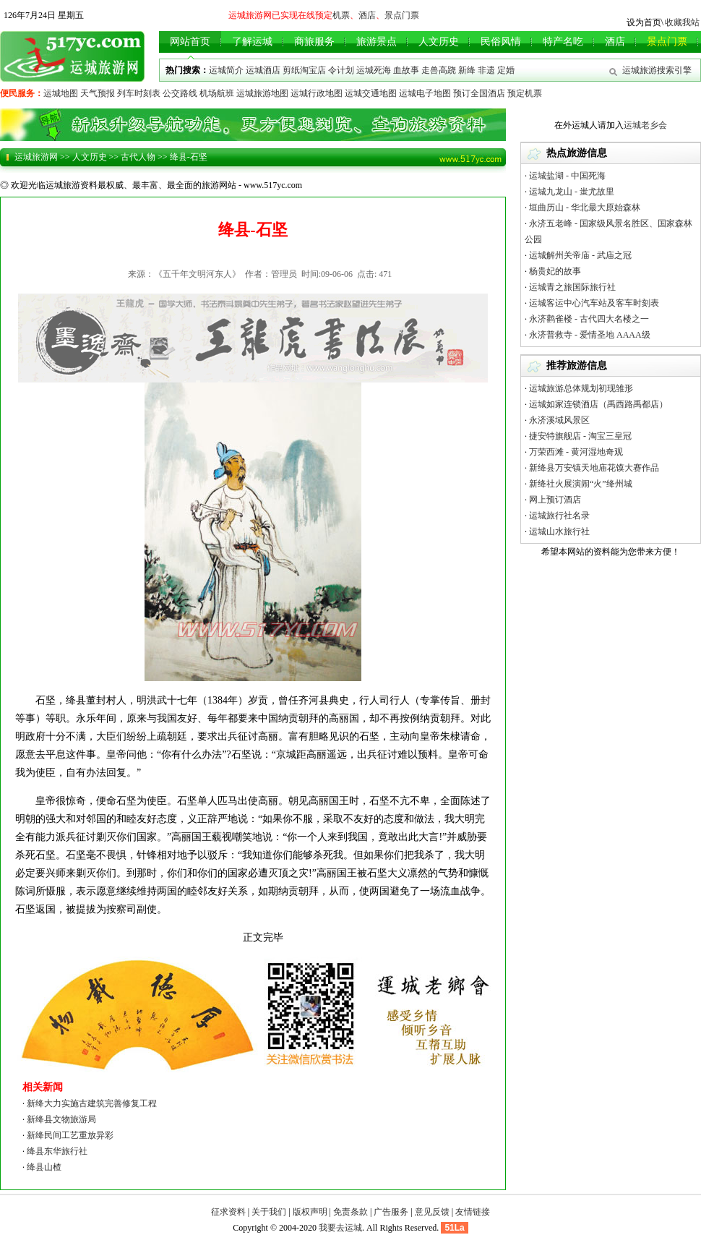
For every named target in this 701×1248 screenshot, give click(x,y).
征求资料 (228, 1212)
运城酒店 (263, 70)
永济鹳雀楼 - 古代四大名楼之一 (589, 319)
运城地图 (60, 93)
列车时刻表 (138, 93)
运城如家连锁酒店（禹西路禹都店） (598, 404)
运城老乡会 (645, 125)
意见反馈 (432, 1212)
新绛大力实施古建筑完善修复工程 (92, 1103)
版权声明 (310, 1212)
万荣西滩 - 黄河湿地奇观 (576, 452)
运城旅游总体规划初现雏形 (581, 388)
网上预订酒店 (555, 500)
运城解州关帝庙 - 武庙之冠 (580, 255)
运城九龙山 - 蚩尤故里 (571, 192)
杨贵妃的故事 (555, 271)
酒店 (367, 15)
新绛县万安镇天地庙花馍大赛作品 (594, 468)
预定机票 (524, 93)
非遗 (486, 70)
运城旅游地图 (262, 93)
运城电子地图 (425, 93)
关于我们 (268, 1212)
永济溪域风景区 (559, 420)
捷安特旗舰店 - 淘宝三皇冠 (580, 436)
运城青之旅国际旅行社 (572, 287)
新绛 (467, 70)
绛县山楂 (44, 1167)
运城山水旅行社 (559, 531)
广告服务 (391, 1212)
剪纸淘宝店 (304, 70)
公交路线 (180, 93)
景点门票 (401, 15)
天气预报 (97, 93)
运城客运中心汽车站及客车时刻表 (594, 303)
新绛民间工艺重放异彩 (70, 1135)
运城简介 (226, 70)
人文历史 (89, 157)
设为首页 (644, 22)
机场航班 (216, 93)
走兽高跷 (438, 70)
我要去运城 (340, 1228)
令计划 (341, 70)
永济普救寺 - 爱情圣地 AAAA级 (589, 335)
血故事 (406, 70)
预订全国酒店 (479, 93)
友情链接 (472, 1212)
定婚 (506, 70)
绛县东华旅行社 (57, 1151)
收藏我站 (682, 22)
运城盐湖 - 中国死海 (567, 176)
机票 (341, 15)
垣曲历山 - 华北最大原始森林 (584, 207)
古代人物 (138, 157)
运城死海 (373, 70)
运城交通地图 (371, 93)
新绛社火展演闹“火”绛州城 (580, 484)
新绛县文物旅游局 (61, 1119)
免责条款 (350, 1212)
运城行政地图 (317, 93)
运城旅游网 (36, 157)
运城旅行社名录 (559, 515)
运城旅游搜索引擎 (657, 70)
